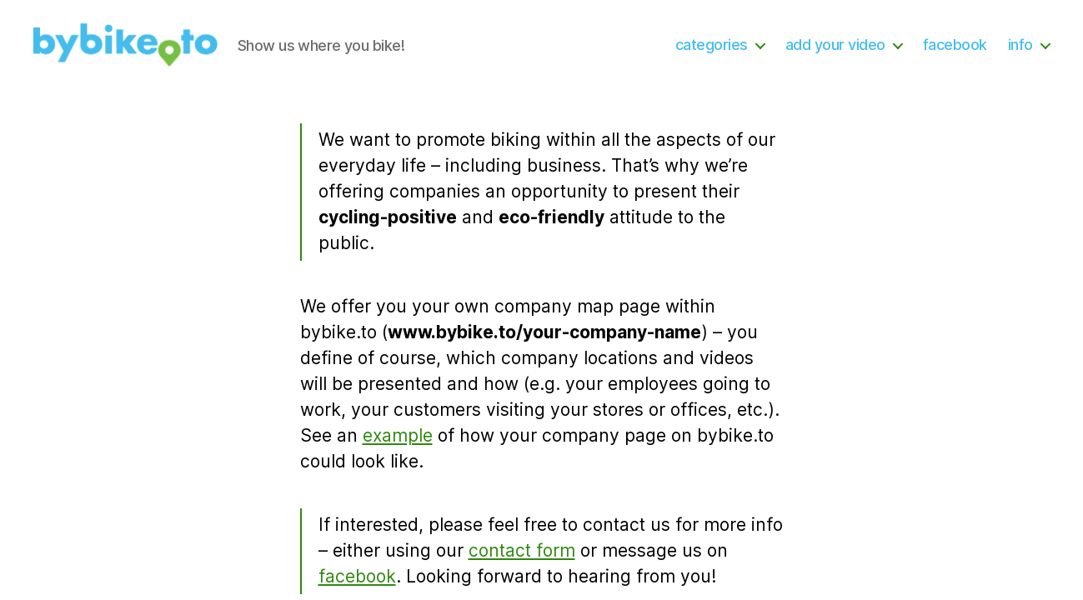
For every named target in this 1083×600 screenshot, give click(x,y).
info (1020, 44)
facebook (955, 44)
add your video (835, 44)
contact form (522, 550)
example (398, 435)
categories (711, 44)
